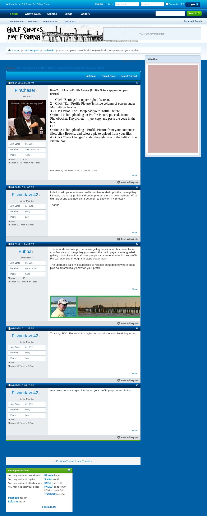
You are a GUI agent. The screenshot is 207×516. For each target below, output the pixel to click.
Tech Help (49, 50)
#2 (137, 187)
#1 (137, 82)
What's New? (33, 13)
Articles (52, 13)
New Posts (33, 21)
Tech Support (31, 50)
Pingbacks (13, 497)
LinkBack (91, 76)
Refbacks (13, 501)
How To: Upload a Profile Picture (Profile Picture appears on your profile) (60, 68)
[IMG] (47, 482)
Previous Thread (65, 461)
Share (134, 175)
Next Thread (83, 461)
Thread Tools (108, 76)
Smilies (48, 479)
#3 (137, 243)
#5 (137, 385)
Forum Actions (50, 21)
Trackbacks (50, 494)
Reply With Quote (128, 182)
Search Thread (129, 76)
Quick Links (70, 21)
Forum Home (16, 21)
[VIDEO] (48, 486)
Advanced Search (193, 21)
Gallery (85, 13)
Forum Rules (49, 506)
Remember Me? (175, 4)
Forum (14, 13)
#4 (137, 328)
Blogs (68, 13)
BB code (48, 475)
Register (99, 4)
